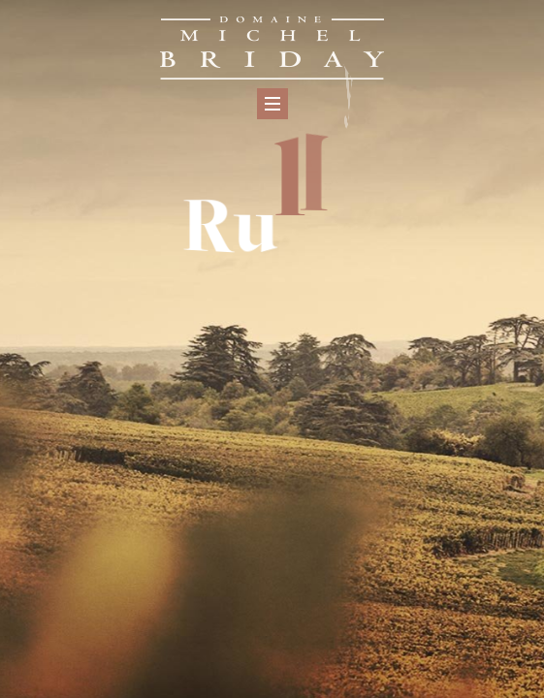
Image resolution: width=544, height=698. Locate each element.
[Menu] (272, 103)
